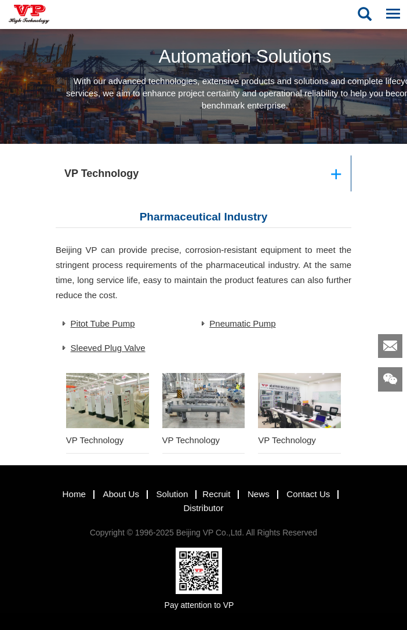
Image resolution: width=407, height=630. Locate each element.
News (255, 494)
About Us (117, 494)
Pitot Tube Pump (103, 323)
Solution (168, 494)
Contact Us (304, 494)
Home (70, 494)
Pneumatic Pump (242, 323)
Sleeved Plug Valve (108, 348)
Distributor (199, 508)
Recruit (212, 494)
